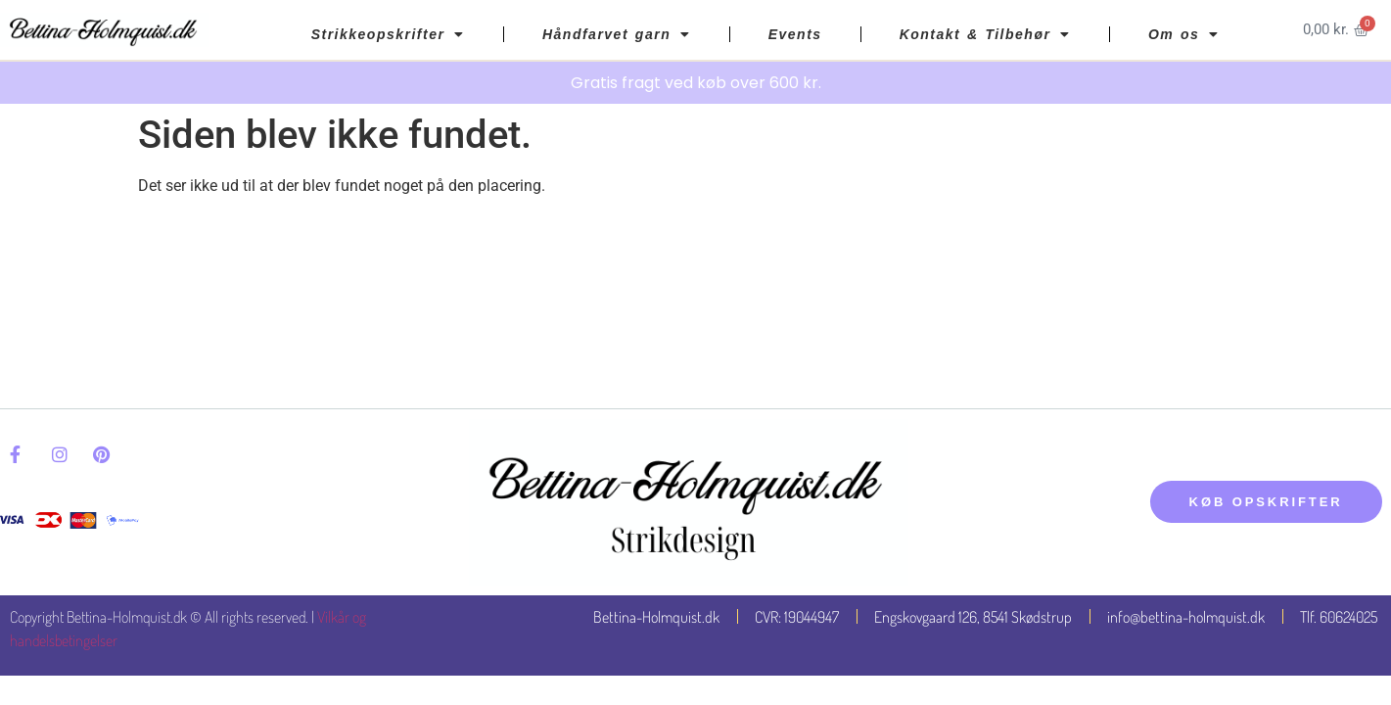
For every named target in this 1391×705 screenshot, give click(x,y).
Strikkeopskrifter (388, 34)
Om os (1184, 34)
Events (795, 34)
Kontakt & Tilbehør (985, 34)
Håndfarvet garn (616, 34)
